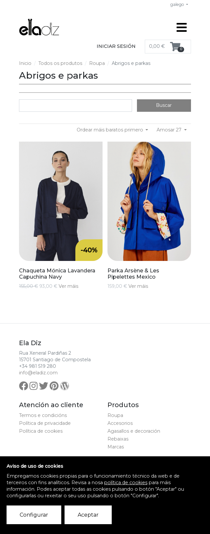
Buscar (164, 105)
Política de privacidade (45, 423)
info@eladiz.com (38, 373)
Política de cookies (41, 431)
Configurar (34, 515)
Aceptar (88, 515)
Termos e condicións (43, 415)
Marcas (115, 447)
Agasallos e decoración (133, 431)
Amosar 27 (170, 130)
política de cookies (125, 482)
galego (177, 4)
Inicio (25, 63)
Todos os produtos (60, 63)
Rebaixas (117, 439)
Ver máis (68, 286)
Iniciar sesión (116, 46)
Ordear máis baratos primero (110, 130)
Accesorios (120, 423)
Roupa (97, 63)
